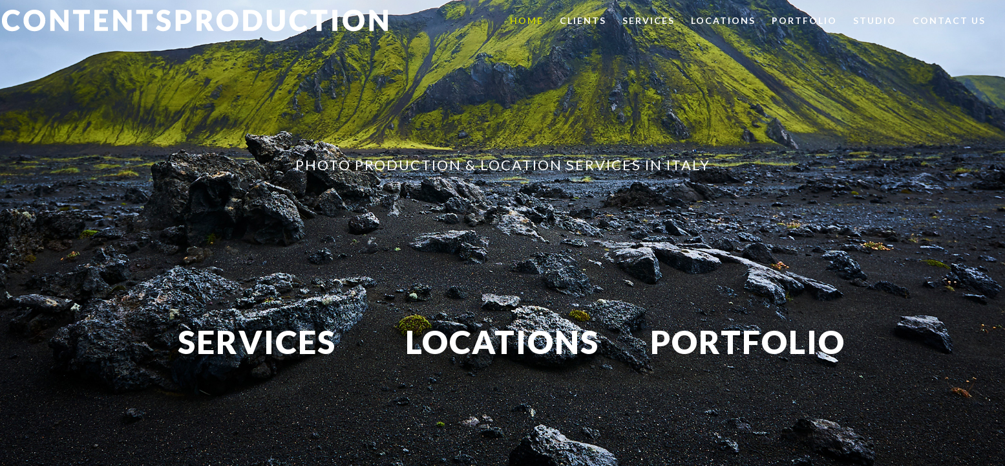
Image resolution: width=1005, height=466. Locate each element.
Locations (723, 21)
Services (648, 21)
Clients (583, 21)
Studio (874, 21)
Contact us (949, 21)
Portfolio (804, 21)
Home (527, 21)
